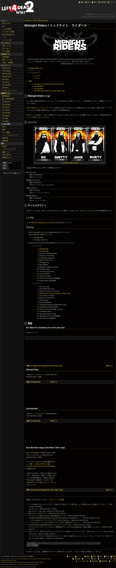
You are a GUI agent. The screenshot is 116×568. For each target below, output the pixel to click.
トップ (70, 556)
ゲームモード (6, 48)
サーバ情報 (6, 51)
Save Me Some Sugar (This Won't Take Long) (49, 91)
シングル (37, 76)
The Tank (5, 118)
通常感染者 (6, 96)
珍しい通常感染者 (8, 99)
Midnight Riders (43, 20)
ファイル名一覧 (82, 561)
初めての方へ (6, 23)
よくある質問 (6, 29)
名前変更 (76, 559)
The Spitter (6, 116)
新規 (94, 2)
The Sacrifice (6, 85)
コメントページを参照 (56, 500)
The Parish (5, 82)
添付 (87, 2)
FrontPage (27, 20)
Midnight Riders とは (36, 68)
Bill (28, 480)
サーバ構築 (6, 132)
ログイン (79, 556)
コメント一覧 (6, 40)
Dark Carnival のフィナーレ (35, 108)
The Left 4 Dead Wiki (22, 558)
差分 (93, 559)
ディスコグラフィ (35, 73)
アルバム (37, 78)
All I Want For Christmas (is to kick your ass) (49, 84)
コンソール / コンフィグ (10, 135)
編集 (81, 2)
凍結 (93, 556)
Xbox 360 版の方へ (8, 34)
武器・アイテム (7, 60)
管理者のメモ (6, 157)
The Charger (6, 104)
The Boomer (6, 101)
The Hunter (6, 107)
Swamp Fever (6, 76)
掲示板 (4, 146)
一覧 (112, 559)
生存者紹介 (6, 57)
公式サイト (30, 115)
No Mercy (5, 88)
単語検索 (102, 2)
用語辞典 (5, 141)
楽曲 (30, 81)
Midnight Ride (38, 86)
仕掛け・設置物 (7, 62)
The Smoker (6, 113)
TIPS (34, 20)
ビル (36, 482)
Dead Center (6, 68)
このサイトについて (9, 149)
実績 (30, 464)
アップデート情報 (8, 32)
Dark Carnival (6, 74)
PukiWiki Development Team (30, 564)
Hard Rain (5, 79)
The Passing (34, 452)
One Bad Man (38, 88)
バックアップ (103, 559)
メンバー (32, 70)
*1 (93, 114)
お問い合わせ (6, 155)
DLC (27, 452)
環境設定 (5, 138)
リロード (86, 559)
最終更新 (103, 561)
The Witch (5, 121)
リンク (4, 37)
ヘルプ (110, 2)
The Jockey (6, 110)
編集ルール (6, 152)
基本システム (6, 46)
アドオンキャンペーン (9, 90)
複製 (112, 556)
